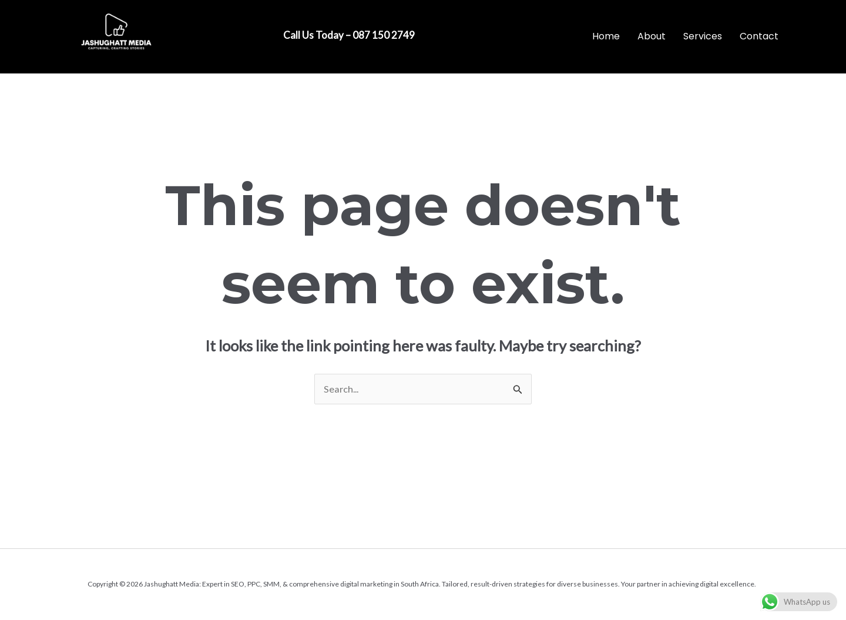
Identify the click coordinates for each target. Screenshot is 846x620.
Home (606, 36)
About (651, 36)
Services (702, 36)
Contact (759, 36)
